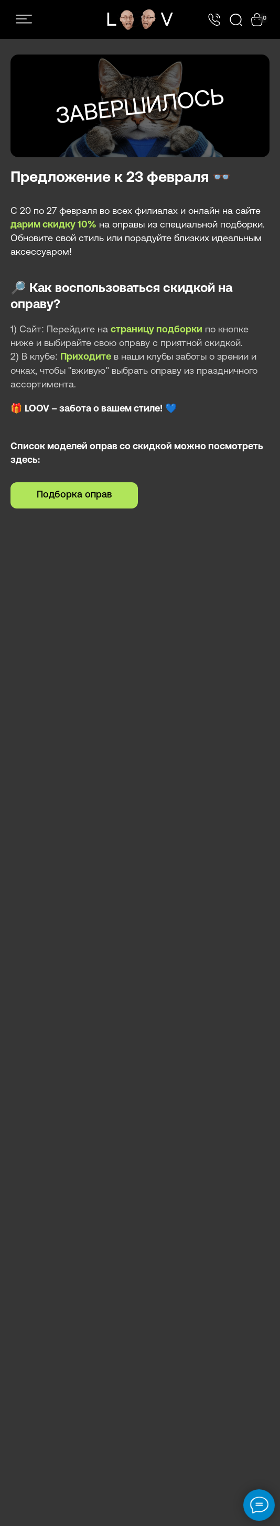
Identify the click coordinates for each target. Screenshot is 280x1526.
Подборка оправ (74, 495)
